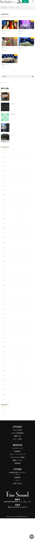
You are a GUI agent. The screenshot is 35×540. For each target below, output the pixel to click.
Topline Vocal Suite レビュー (19, 139)
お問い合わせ (17, 488)
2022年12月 (6, 337)
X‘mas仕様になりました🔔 (10, 54)
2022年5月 (6, 361)
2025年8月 (6, 194)
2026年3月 (6, 161)
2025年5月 (6, 209)
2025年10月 (6, 185)
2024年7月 (6, 256)
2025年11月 (6, 180)
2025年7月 (6, 199)
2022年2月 (6, 375)
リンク (17, 485)
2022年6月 (6, 356)
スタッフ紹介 (17, 444)
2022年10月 (6, 342)
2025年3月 (6, 218)
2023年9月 (6, 299)
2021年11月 (6, 389)
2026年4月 (6, 156)
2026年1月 (6, 171)
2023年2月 (6, 327)
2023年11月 (6, 294)
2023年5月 (6, 318)
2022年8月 (6, 346)
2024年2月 (6, 280)
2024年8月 (6, 251)
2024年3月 (6, 275)
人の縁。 (21, 53)
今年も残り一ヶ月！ (8, 36)
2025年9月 (6, 190)
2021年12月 (6, 384)
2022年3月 (6, 370)
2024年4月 (6, 270)
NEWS (4, 414)
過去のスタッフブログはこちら (10, 87)
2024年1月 (6, 285)
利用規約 (17, 482)
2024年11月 (6, 237)
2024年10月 (6, 242)
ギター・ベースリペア (17, 459)
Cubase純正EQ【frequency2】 (19, 108)
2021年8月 (6, 403)
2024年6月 (6, 261)
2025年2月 (6, 223)
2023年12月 (6, 289)
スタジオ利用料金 (17, 438)
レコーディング (17, 453)
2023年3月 (6, 323)
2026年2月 (6, 166)
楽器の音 (12, 98)
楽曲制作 (17, 456)
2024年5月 (6, 266)
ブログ (14, 24)
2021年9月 (6, 399)
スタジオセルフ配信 (18, 462)
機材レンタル (17, 465)
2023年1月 (6, 332)
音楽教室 (17, 468)
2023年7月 (6, 308)
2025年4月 (6, 213)
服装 (11, 129)
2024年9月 (6, 247)
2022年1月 (6, 380)
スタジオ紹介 (17, 435)
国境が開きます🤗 (24, 36)
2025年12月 (6, 175)
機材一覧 (17, 441)
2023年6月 (6, 313)
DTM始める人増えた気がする (18, 118)
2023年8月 (6, 304)
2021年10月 (6, 394)
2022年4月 (6, 365)
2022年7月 (6, 351)
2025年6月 (6, 204)
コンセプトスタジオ (8, 72)
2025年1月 (6, 228)
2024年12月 (6, 232)
